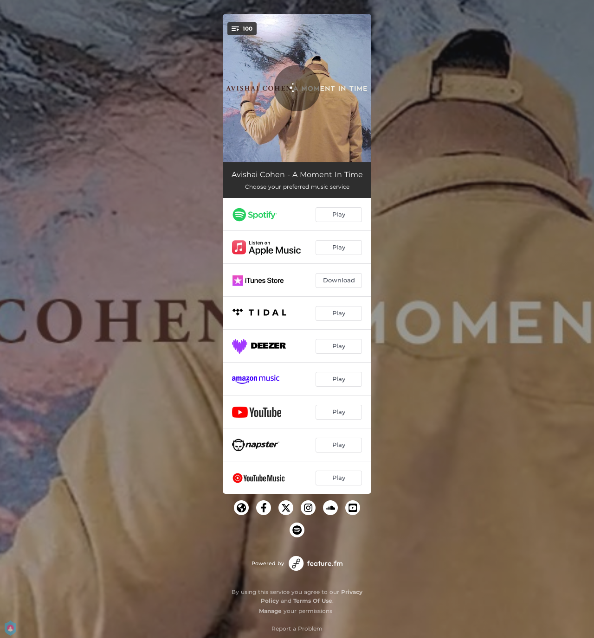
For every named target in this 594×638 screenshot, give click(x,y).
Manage (270, 610)
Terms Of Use (312, 600)
